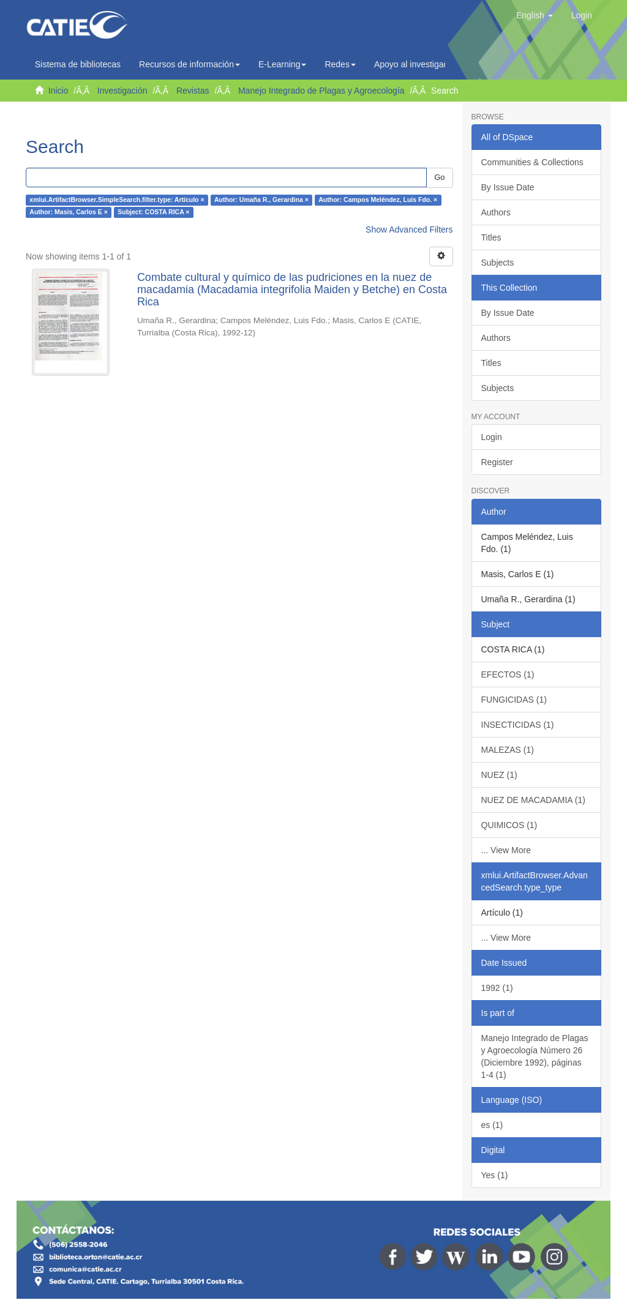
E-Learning (282, 64)
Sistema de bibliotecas (78, 64)
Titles (491, 237)
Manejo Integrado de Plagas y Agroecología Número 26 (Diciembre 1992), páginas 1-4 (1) (534, 1056)
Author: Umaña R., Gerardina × (261, 200)
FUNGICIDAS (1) (514, 699)
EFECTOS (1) (508, 674)
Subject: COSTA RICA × (153, 212)
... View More (506, 850)
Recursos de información (189, 64)
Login (491, 437)
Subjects (497, 262)
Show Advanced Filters (409, 229)
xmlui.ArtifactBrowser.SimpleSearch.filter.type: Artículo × (116, 200)
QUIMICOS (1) (509, 825)
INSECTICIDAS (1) (517, 725)
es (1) (492, 1125)
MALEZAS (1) (507, 750)
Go (439, 177)
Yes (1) (494, 1175)
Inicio (58, 90)
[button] (534, 15)
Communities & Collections (532, 162)
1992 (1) (497, 988)
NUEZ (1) (499, 775)
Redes (340, 64)
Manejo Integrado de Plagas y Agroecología (321, 90)
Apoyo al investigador (418, 64)
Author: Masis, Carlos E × (68, 212)
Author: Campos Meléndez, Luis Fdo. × (377, 200)
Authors (496, 212)
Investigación (122, 90)
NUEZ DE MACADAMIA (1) (533, 800)
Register (497, 462)
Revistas (192, 90)
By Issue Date (508, 187)
